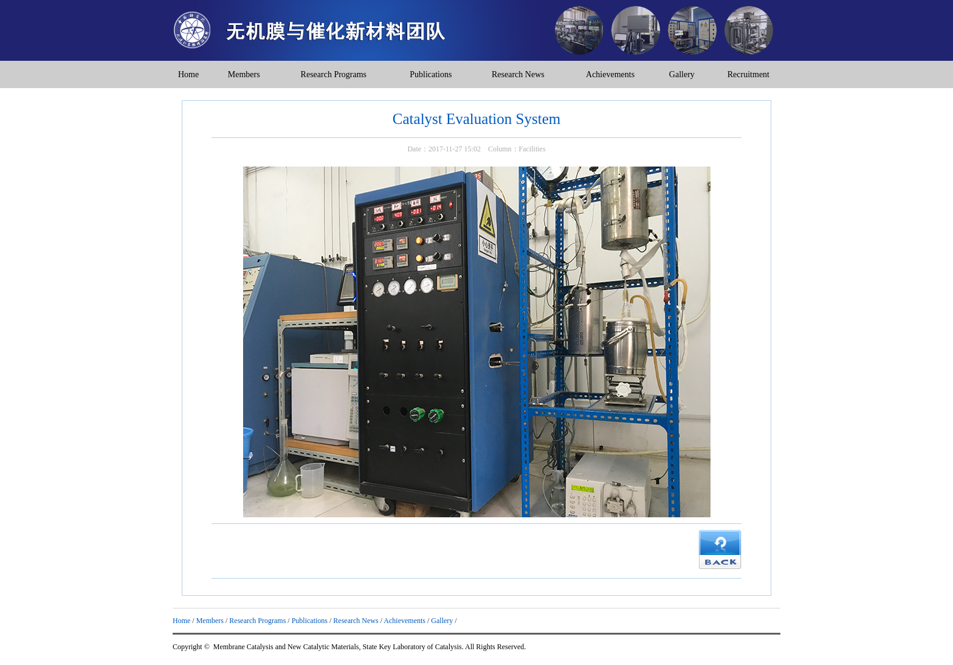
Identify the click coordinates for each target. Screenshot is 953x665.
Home (188, 74)
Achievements (610, 74)
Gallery (682, 74)
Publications (431, 74)
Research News (518, 74)
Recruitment (748, 74)
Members (244, 74)
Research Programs (333, 74)
